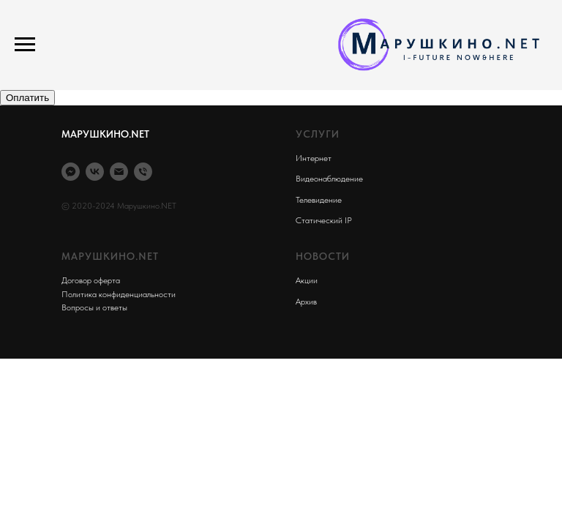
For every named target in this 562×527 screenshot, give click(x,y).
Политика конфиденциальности (118, 294)
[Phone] (143, 171)
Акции (307, 280)
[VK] (95, 171)
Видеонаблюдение (329, 178)
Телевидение (319, 200)
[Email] (119, 171)
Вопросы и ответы (94, 307)
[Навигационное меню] (25, 44)
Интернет (313, 158)
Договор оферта (90, 280)
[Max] (70, 171)
